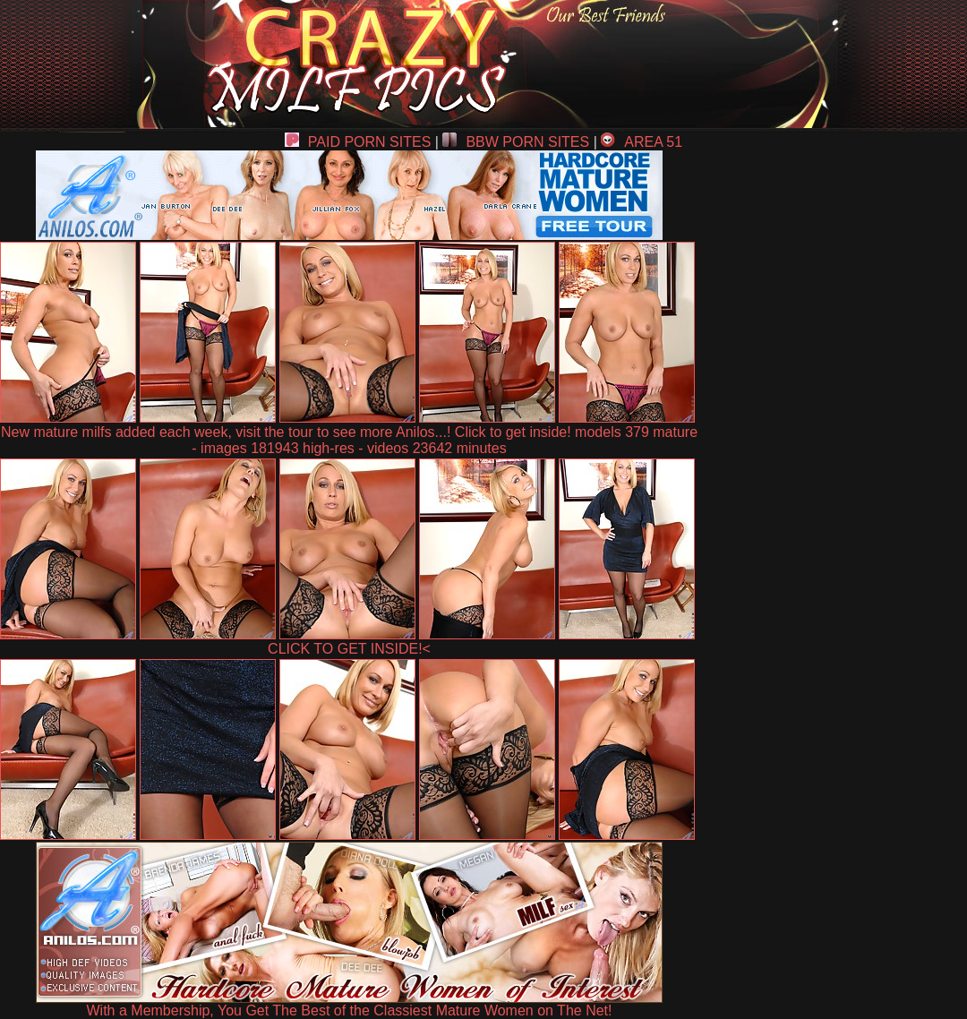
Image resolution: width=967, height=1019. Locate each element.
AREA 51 (641, 142)
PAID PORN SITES (358, 142)
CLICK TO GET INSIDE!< (349, 648)
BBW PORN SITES (515, 142)
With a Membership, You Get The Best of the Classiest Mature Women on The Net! (349, 1004)
